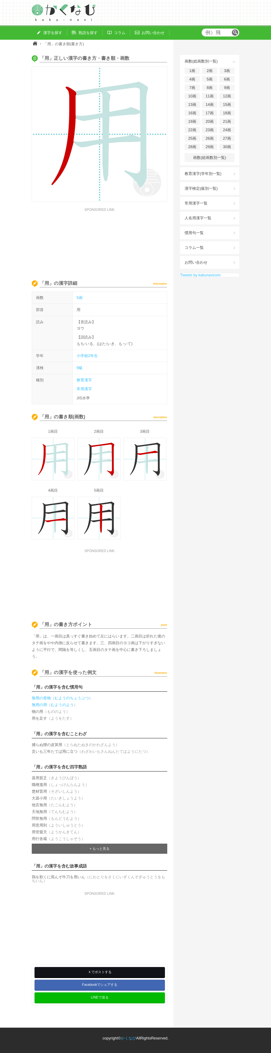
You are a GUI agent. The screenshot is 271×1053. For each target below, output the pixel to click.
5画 (80, 298)
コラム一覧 (194, 248)
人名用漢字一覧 (198, 218)
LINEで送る (100, 997)
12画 (227, 96)
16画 (192, 113)
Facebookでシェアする (99, 984)
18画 (227, 113)
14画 (210, 104)
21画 (227, 121)
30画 (227, 147)
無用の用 (39, 705)
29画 (210, 147)
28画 (192, 147)
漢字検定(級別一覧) (201, 188)
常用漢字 (84, 389)
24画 (227, 130)
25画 (192, 138)
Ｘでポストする (100, 972)
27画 (227, 138)
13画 (192, 104)
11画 (210, 96)
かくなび (128, 1038)
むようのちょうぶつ (72, 698)
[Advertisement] (99, 241)
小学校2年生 (87, 356)
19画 (192, 121)
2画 (210, 71)
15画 (227, 104)
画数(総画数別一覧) (209, 157)
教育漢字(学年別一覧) (203, 174)
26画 (210, 138)
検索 (235, 32)
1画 (192, 71)
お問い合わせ (196, 262)
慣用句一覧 (194, 233)
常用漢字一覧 (196, 203)
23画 (210, 130)
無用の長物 (41, 698)
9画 (227, 88)
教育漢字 (84, 380)
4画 (192, 79)
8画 (210, 88)
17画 (210, 113)
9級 (80, 368)
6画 (227, 79)
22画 (192, 130)
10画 (192, 96)
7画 (192, 88)
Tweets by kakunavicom (200, 275)
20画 (210, 121)
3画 (227, 71)
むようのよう (62, 705)
